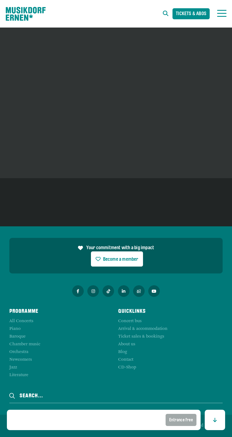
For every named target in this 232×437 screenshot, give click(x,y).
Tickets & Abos (191, 14)
